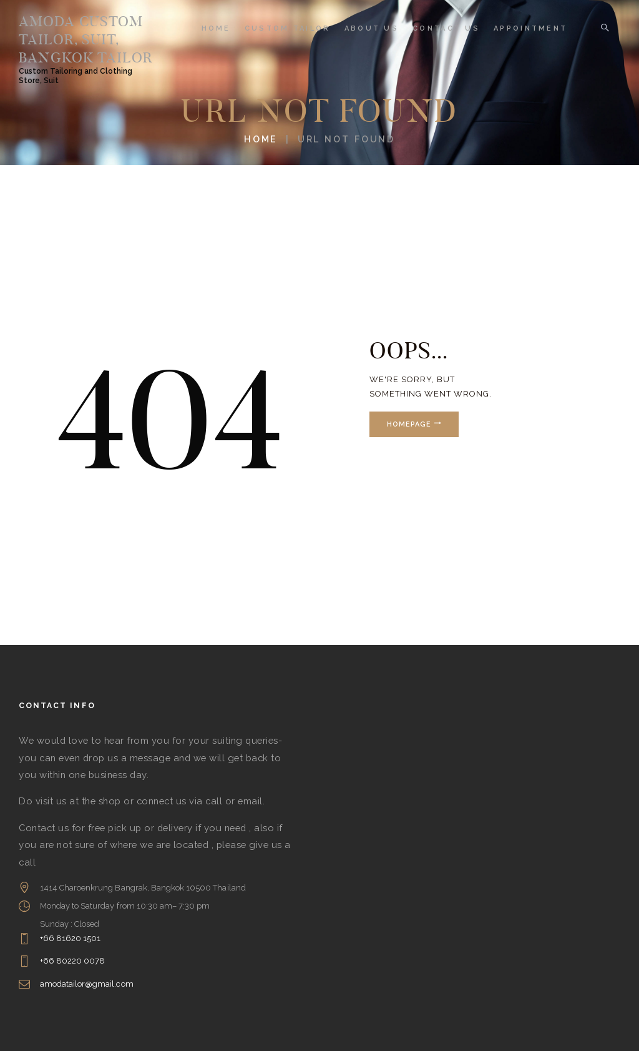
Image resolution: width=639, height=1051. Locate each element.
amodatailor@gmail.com (87, 984)
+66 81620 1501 (70, 938)
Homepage (409, 424)
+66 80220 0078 (72, 960)
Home (261, 139)
